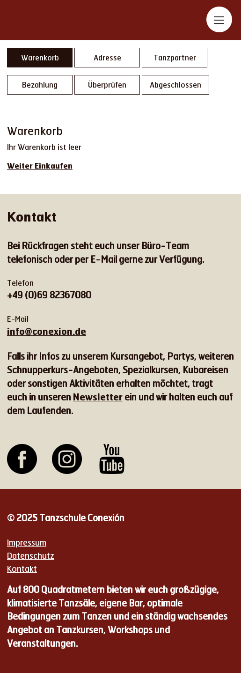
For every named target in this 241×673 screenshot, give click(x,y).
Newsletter (98, 396)
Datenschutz (30, 555)
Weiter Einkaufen (40, 165)
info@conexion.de (46, 331)
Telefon (20, 282)
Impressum (26, 542)
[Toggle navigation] (219, 19)
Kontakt (22, 568)
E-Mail (18, 318)
